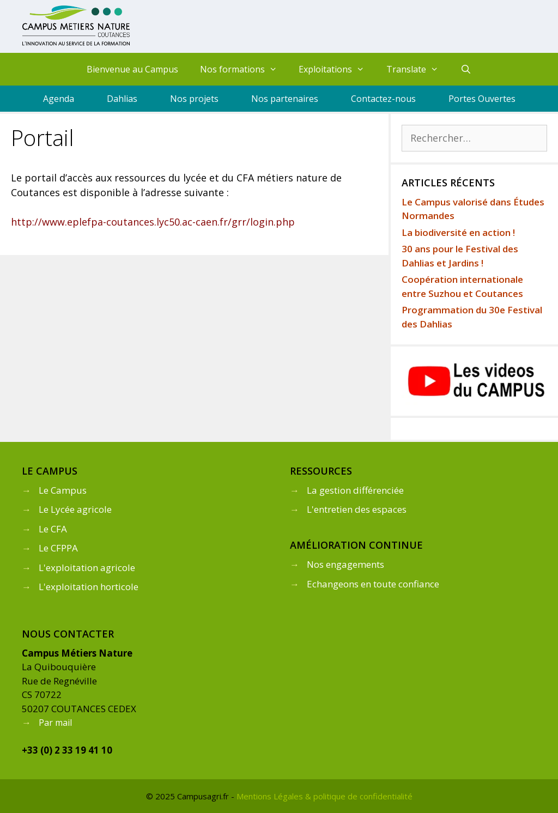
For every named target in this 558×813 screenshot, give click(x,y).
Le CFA (53, 529)
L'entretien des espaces (357, 509)
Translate (418, 69)
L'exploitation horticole (88, 586)
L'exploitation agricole (87, 567)
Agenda (58, 99)
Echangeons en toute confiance (373, 584)
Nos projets (194, 99)
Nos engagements (345, 564)
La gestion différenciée (355, 490)
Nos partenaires (284, 99)
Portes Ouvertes (481, 99)
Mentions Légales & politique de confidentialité (324, 796)
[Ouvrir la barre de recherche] (466, 69)
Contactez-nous (383, 99)
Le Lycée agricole (75, 509)
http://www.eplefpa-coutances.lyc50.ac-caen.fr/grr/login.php (153, 221)
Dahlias (122, 99)
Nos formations (244, 69)
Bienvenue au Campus (132, 69)
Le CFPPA (58, 548)
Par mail (55, 723)
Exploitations (337, 69)
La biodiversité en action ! (458, 232)
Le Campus (63, 490)
